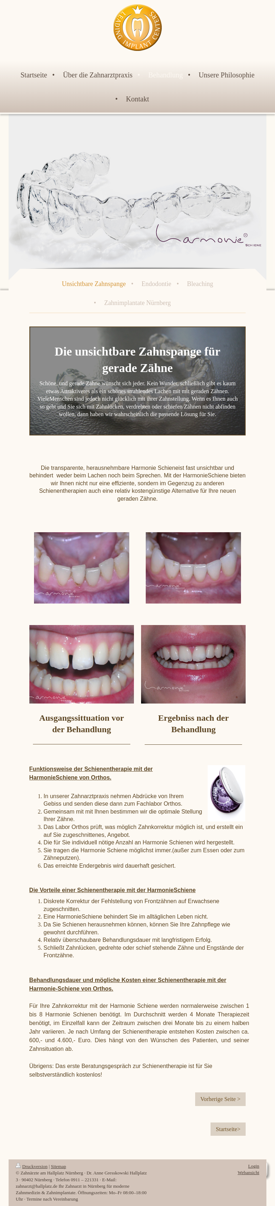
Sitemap (58, 1166)
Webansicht (248, 1172)
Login (253, 1166)
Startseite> (228, 1129)
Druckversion (32, 1166)
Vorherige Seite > (221, 1099)
